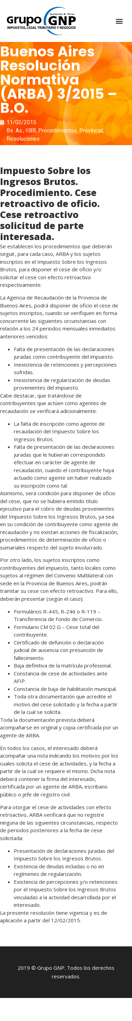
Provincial (91, 130)
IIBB (31, 130)
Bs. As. (15, 130)
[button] (119, 21)
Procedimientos (57, 130)
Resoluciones (23, 138)
